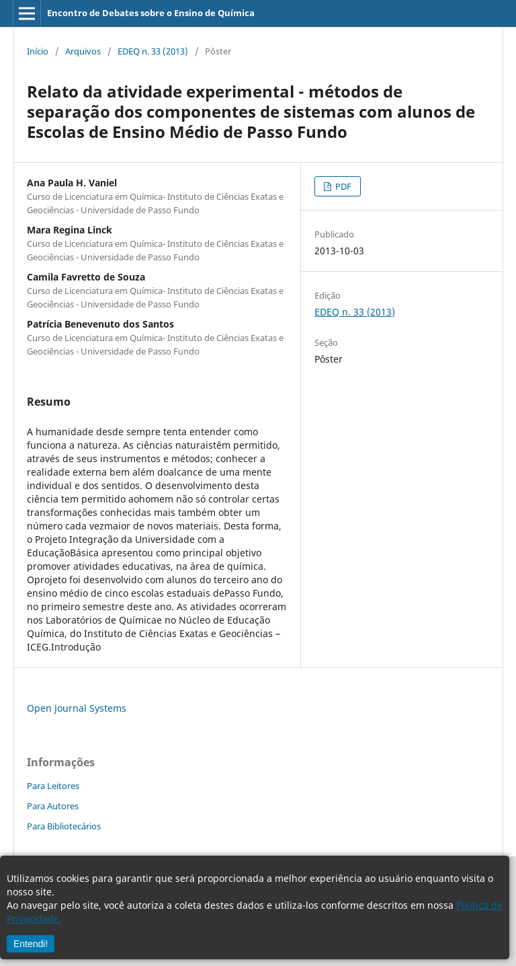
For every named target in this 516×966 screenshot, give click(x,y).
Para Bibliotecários (64, 826)
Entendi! (30, 943)
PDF (342, 186)
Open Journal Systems (76, 708)
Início (37, 51)
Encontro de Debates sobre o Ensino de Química (151, 13)
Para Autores (53, 806)
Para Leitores (53, 786)
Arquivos (83, 51)
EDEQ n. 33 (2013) (153, 51)
